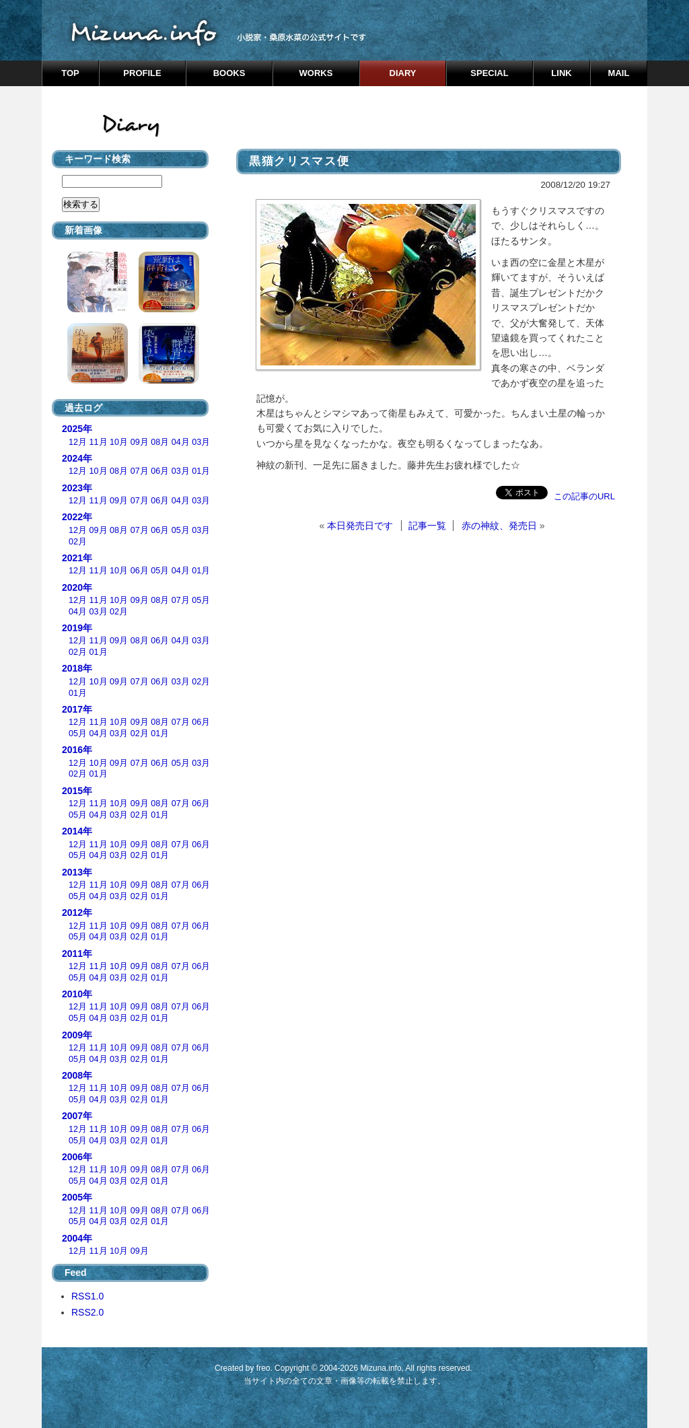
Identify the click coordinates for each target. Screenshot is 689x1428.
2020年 (77, 587)
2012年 (77, 912)
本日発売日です (360, 525)
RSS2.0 (87, 1312)
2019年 (77, 627)
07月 (140, 471)
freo (263, 1368)
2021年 (77, 557)
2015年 (77, 790)
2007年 (77, 1115)
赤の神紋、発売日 (499, 525)
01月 (201, 471)
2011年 (77, 953)
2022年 (77, 516)
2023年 (77, 488)
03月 (201, 442)
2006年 (77, 1156)
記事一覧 (427, 525)
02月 (78, 541)
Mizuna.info (380, 1368)
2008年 (77, 1075)
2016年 (77, 749)
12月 (78, 442)
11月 (98, 442)
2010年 (77, 994)
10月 (119, 442)
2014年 (77, 831)
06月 (160, 471)
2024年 (77, 458)
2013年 (77, 872)
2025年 (77, 428)
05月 (181, 530)
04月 (181, 442)
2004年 (77, 1238)
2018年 (77, 668)
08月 (160, 442)
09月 (140, 442)
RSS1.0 (87, 1296)
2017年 (77, 709)
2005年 (77, 1197)
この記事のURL (584, 496)
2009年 (77, 1035)
